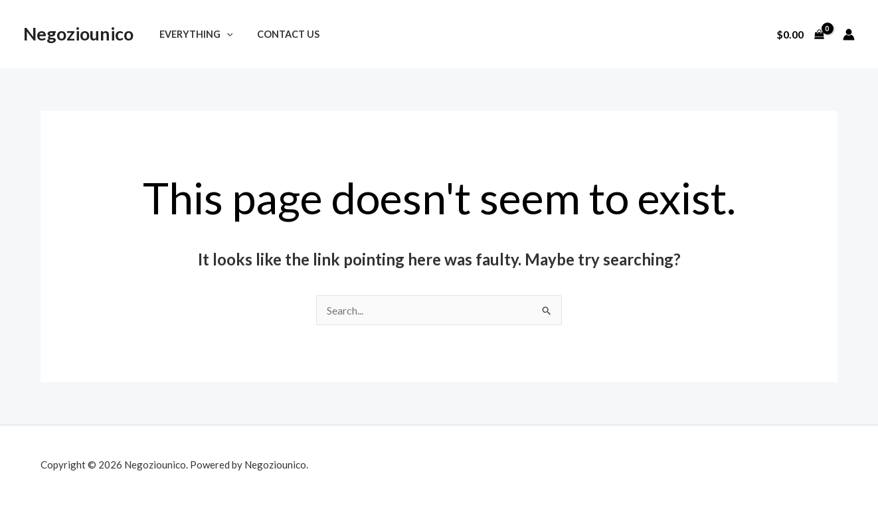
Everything (193, 34)
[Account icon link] (849, 34)
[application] (223, 34)
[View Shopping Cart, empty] (800, 34)
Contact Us (280, 34)
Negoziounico (78, 33)
